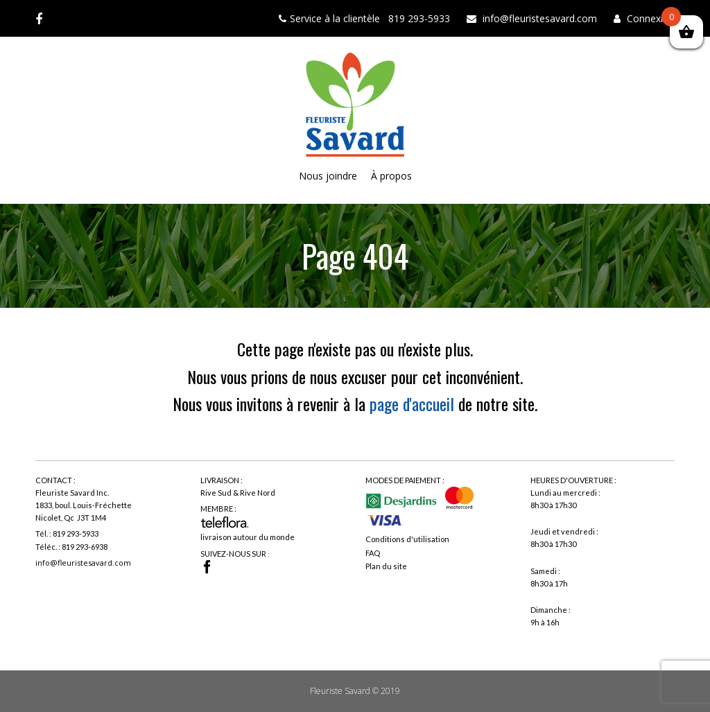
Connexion (651, 18)
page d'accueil (412, 403)
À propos (391, 175)
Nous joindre (328, 175)
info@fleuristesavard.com (83, 562)
